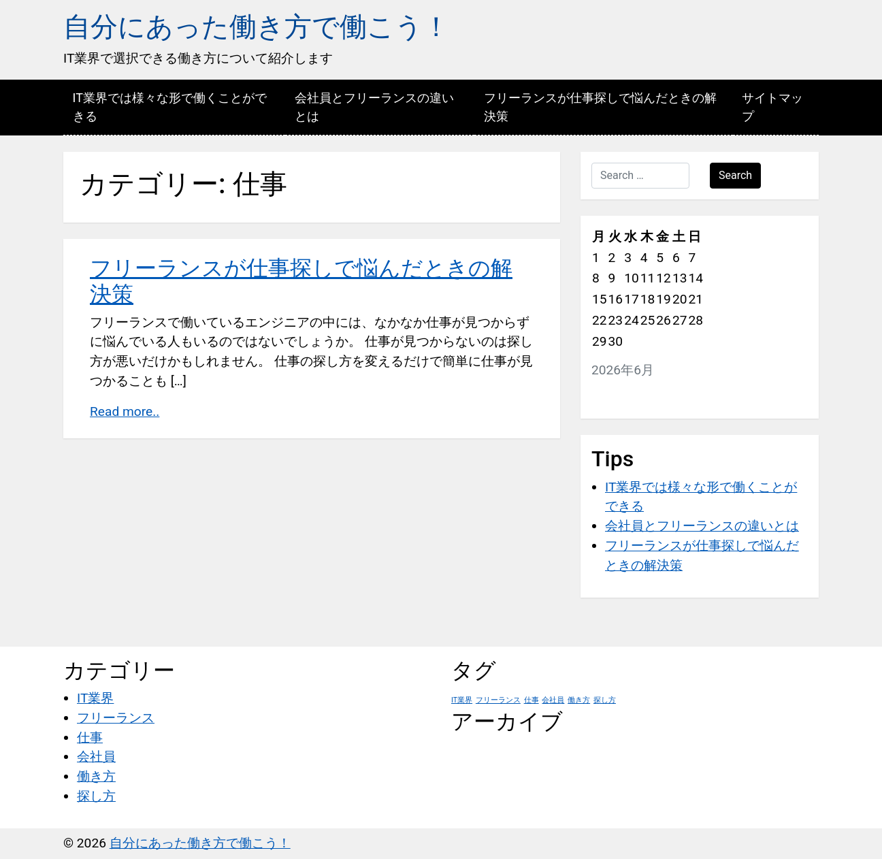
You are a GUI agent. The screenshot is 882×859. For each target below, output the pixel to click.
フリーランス (115, 718)
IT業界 (95, 698)
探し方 (96, 796)
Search (735, 175)
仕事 (90, 737)
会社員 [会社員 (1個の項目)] (553, 700)
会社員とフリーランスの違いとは (374, 107)
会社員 (96, 756)
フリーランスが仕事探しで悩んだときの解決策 (600, 107)
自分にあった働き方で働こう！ (256, 27)
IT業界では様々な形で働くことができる (170, 107)
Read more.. (124, 411)
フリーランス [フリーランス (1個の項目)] (498, 700)
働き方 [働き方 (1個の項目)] (579, 700)
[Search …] (640, 176)
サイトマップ (772, 107)
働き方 (96, 776)
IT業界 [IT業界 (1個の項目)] (461, 700)
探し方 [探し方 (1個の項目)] (604, 700)
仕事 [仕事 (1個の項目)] (531, 700)
